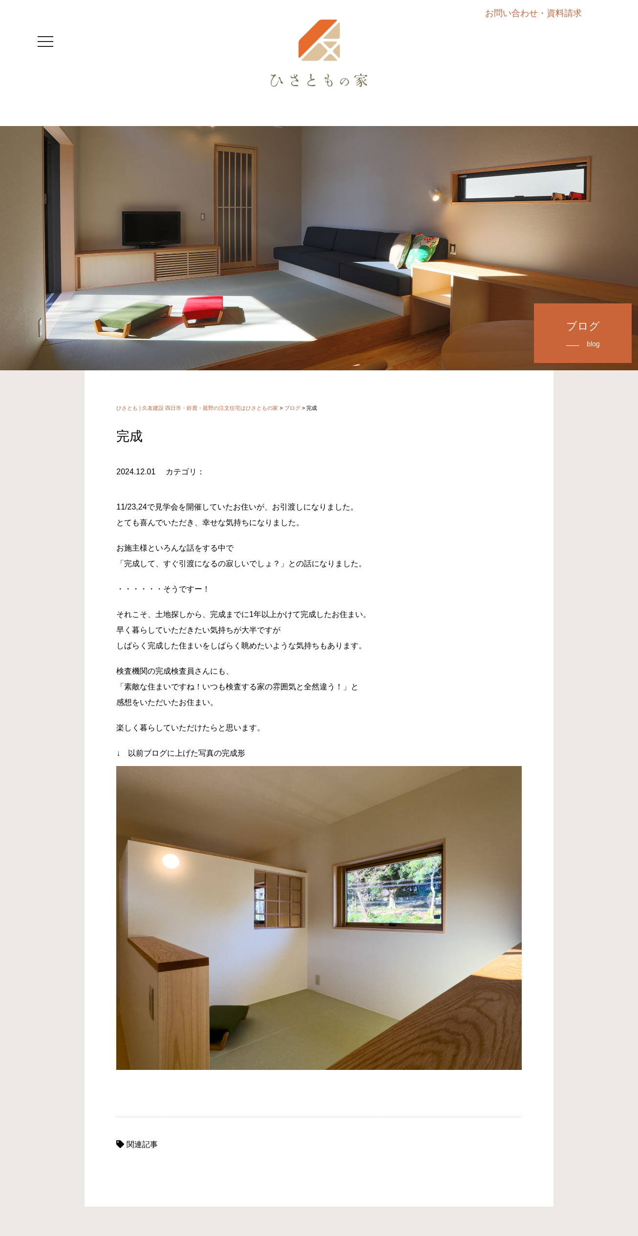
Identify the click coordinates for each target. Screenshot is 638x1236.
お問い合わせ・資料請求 (533, 13)
